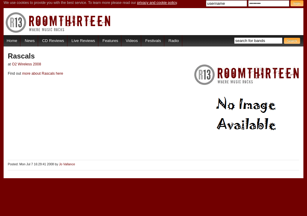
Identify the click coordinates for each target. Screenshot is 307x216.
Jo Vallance (67, 164)
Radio (173, 40)
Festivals (153, 40)
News (29, 40)
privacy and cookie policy (157, 3)
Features (110, 40)
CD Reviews (53, 40)
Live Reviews (83, 40)
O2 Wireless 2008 (26, 64)
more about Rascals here (42, 73)
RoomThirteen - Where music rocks (58, 22)
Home (12, 40)
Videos (132, 40)
